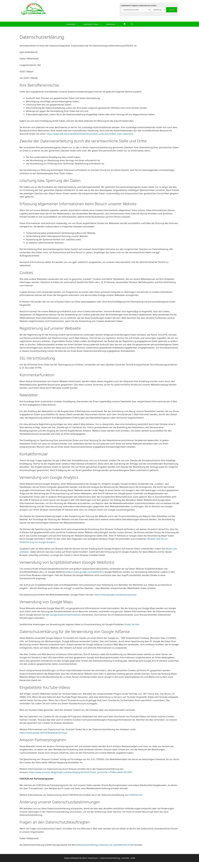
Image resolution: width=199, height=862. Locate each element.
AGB (133, 858)
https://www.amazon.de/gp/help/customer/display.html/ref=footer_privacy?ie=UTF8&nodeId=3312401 (80, 772)
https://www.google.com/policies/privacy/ (115, 594)
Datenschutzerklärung (110, 858)
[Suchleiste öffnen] (132, 24)
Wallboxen (113, 24)
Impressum (93, 858)
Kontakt (125, 858)
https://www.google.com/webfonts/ (85, 571)
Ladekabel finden (93, 24)
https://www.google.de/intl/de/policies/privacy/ (43, 732)
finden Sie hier (131, 624)
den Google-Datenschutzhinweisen (63, 614)
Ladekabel (73, 24)
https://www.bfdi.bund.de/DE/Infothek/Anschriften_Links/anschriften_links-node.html (89, 133)
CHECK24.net (135, 794)
